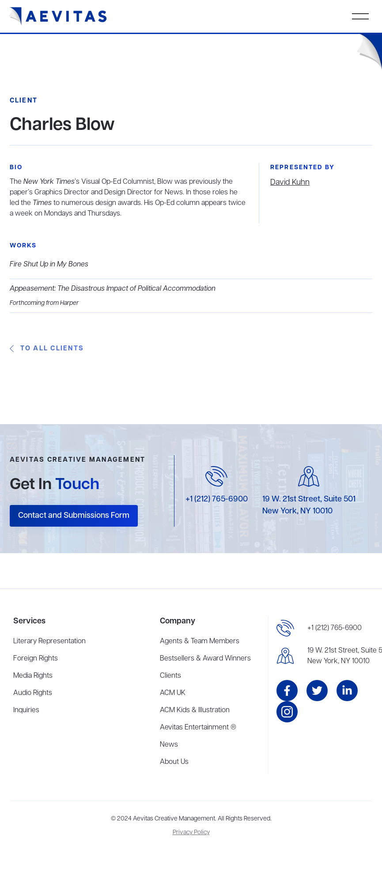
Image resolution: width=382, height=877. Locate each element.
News (169, 745)
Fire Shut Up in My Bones (49, 265)
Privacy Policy (191, 832)
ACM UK (172, 693)
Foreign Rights (35, 659)
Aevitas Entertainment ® (198, 728)
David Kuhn (290, 182)
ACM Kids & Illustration (195, 710)
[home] (58, 16)
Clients (170, 676)
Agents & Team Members (199, 641)
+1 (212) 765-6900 (216, 499)
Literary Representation (49, 641)
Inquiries (26, 710)
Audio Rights (32, 693)
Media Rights (33, 676)
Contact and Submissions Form (73, 515)
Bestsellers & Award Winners (205, 659)
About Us (174, 762)
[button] (360, 16)
